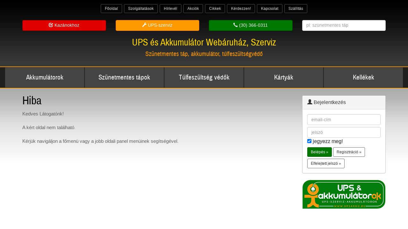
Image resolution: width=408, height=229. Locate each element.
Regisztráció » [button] (349, 152)
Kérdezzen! (241, 8)
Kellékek (363, 77)
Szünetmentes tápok (124, 77)
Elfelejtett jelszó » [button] (326, 163)
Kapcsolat (269, 8)
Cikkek (215, 8)
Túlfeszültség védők (204, 77)
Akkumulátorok (44, 77)
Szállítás (295, 8)
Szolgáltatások (141, 8)
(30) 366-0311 (250, 25)
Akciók (193, 8)
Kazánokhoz (64, 25)
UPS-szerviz (157, 25)
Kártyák (283, 77)
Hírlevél (170, 8)
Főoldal (111, 8)
